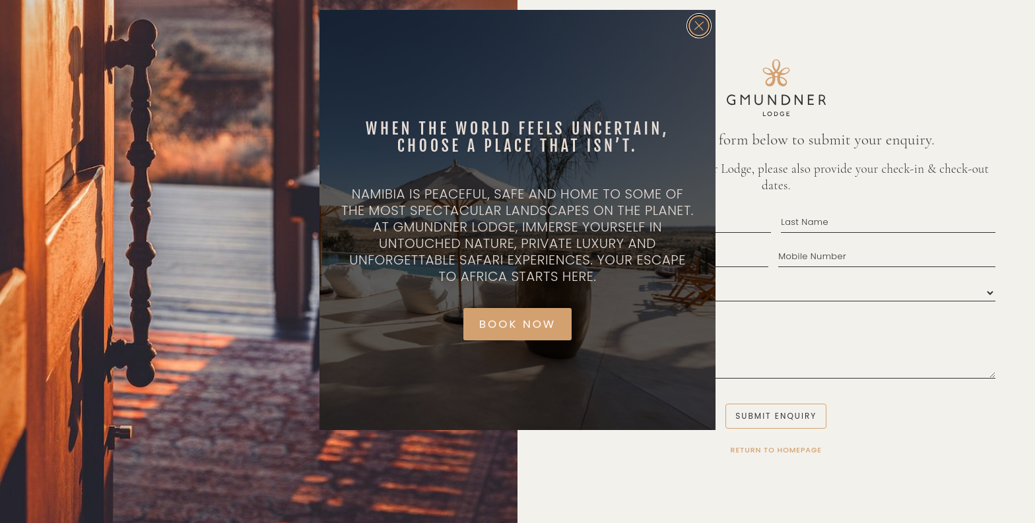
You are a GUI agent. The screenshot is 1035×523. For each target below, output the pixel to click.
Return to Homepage (776, 450)
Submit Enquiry (776, 415)
